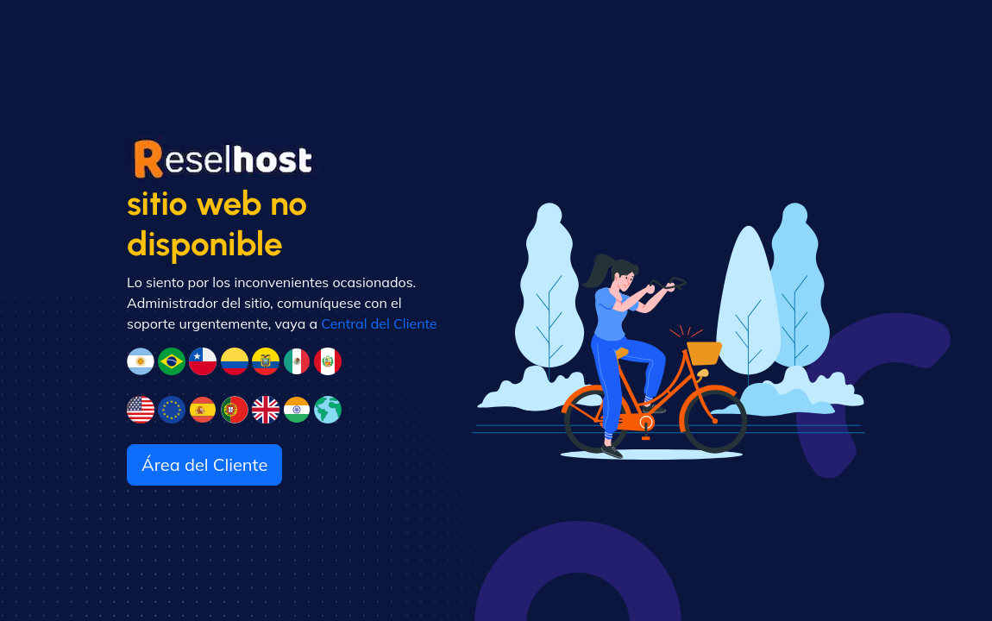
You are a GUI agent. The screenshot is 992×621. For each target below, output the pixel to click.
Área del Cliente (204, 464)
